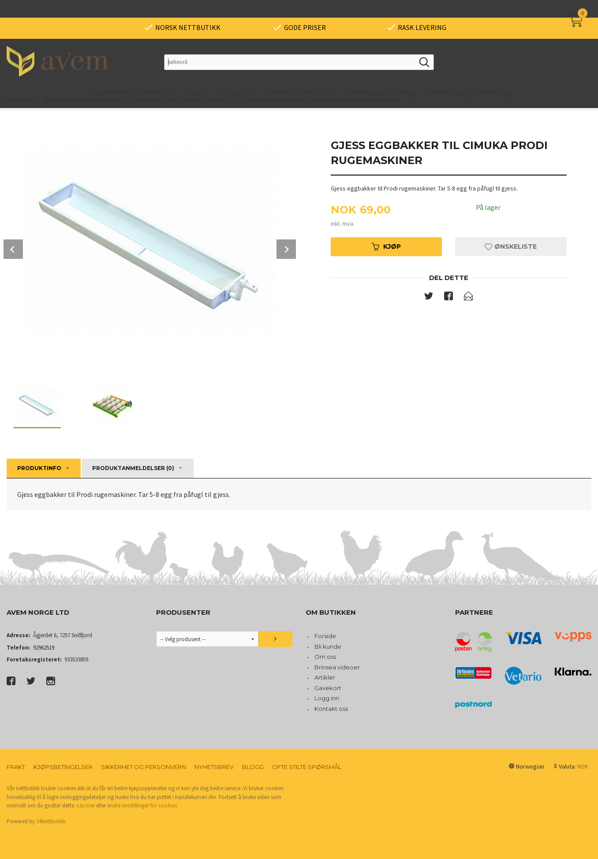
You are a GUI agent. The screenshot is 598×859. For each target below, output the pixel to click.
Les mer (86, 805)
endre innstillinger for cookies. (142, 805)
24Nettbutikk (51, 821)
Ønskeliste (511, 246)
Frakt (16, 766)
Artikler (324, 677)
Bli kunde (327, 646)
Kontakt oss (331, 708)
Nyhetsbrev (214, 766)
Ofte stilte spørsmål (306, 766)
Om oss (325, 656)
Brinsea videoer (337, 667)
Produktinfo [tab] (39, 468)
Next (286, 249)
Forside (325, 635)
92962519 (43, 647)
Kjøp (386, 246)
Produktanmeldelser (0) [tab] (133, 468)
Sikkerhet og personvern (143, 766)
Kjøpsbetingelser (63, 766)
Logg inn (326, 698)
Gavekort (327, 687)
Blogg (253, 766)
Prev (13, 249)
